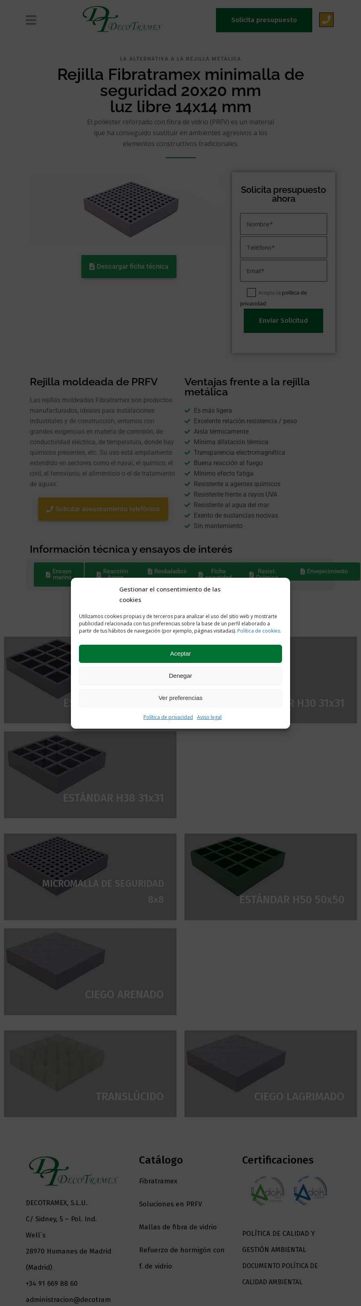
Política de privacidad (168, 717)
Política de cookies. (259, 630)
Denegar (180, 675)
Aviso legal (209, 717)
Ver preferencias (180, 697)
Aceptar (180, 653)
